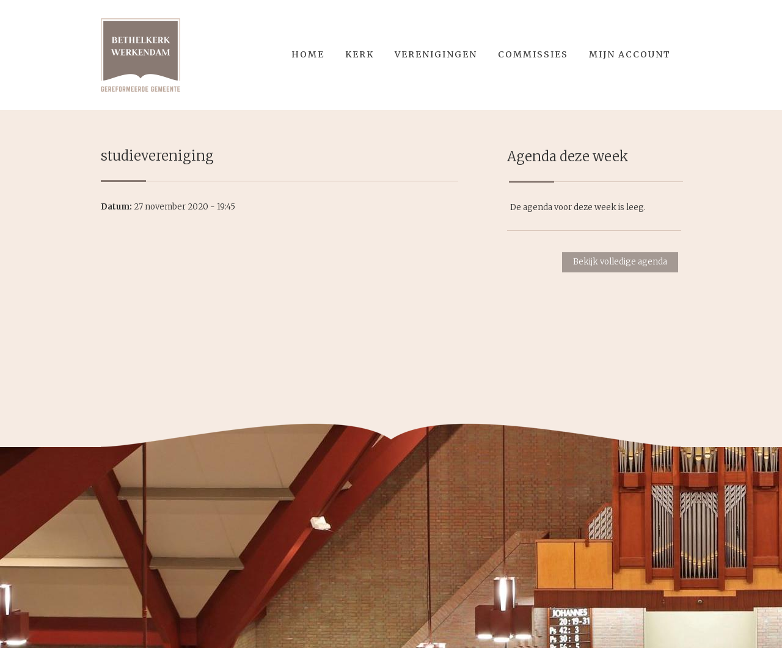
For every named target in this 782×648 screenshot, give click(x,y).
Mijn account (630, 54)
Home (307, 54)
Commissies (533, 54)
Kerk (359, 54)
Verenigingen (436, 54)
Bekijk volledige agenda (620, 262)
